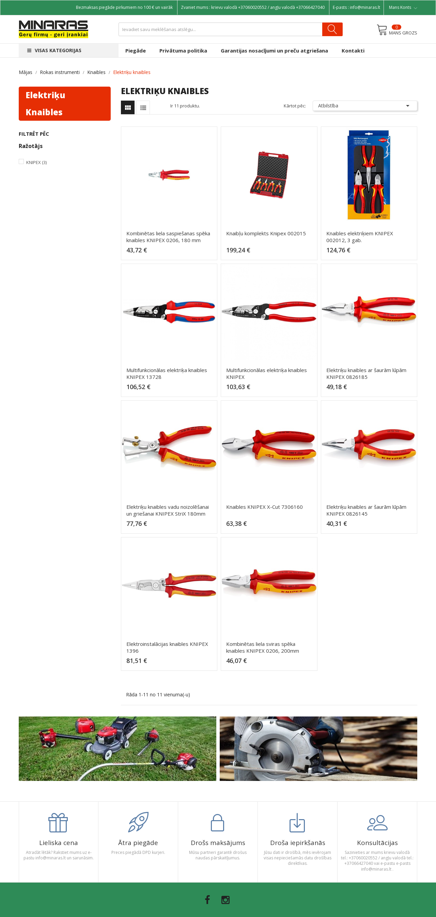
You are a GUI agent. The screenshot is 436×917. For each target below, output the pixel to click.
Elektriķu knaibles (45, 103)
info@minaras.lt (365, 7)
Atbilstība (365, 106)
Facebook (207, 900)
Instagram (225, 900)
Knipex (36, 162)
